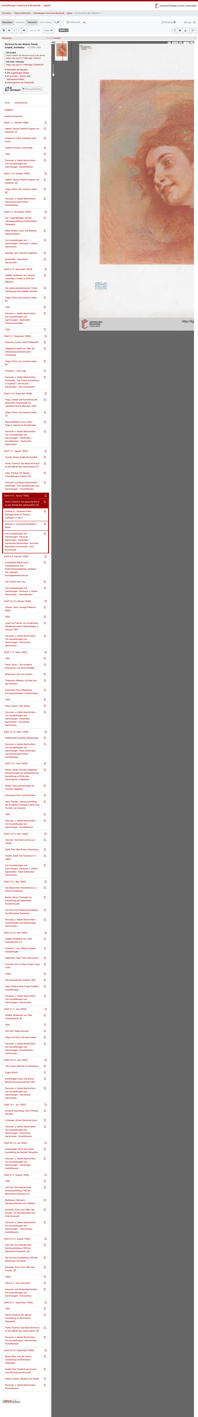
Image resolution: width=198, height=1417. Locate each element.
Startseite (6, 13)
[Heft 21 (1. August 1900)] (16, 1175)
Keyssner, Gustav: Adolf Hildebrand (21, 342)
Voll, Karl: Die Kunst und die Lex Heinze (20, 841)
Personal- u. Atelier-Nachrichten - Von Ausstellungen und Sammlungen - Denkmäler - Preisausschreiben (20, 318)
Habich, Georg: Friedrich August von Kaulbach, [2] (22, 181)
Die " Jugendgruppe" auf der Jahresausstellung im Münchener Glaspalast (21, 221)
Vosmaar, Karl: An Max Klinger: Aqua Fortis (22, 966)
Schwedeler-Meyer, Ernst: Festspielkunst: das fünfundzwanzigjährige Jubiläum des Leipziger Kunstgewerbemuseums (20, 569)
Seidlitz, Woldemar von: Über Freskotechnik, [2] (18, 1017)
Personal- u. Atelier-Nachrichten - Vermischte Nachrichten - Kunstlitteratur (20, 201)
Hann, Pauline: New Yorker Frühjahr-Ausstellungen (22, 988)
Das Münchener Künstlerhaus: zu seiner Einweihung (20, 889)
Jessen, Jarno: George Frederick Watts (20, 609)
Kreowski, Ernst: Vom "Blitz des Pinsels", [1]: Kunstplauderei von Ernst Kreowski (20, 1212)
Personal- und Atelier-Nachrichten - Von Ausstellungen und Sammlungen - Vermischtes (21, 1292)
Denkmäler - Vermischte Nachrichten (16, 261)
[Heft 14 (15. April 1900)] (16, 834)
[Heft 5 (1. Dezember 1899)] (17, 336)
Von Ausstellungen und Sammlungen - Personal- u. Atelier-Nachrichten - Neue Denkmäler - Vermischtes (21, 870)
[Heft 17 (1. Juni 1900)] (15, 1009)
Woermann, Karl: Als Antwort (18, 674)
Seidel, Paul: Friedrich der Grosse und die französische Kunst (20, 1371)
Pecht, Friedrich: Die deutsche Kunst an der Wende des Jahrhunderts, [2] (22, 503)
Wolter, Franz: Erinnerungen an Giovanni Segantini (19, 787)
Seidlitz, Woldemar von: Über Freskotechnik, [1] (18, 940)
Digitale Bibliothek (22, 13)
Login (188, 22)
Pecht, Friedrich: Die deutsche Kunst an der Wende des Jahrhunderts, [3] (22, 1329)
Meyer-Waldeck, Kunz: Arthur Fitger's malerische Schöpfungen (20, 423)
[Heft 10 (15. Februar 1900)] (17, 601)
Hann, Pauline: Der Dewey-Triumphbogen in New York (18, 475)
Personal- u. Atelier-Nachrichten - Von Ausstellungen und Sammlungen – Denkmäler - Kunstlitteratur (20, 1163)
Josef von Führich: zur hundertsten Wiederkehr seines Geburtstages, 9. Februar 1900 (22, 626)
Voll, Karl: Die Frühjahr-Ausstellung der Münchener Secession (21, 912)
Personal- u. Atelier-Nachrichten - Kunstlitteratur (20, 1387)
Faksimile (32, 22)
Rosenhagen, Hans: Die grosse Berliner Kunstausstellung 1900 (20, 1080)
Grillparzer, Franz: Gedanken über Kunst (20, 140)
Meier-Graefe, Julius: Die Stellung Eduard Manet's (21, 232)
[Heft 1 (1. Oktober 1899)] (16, 122)
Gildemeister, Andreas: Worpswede (21, 738)
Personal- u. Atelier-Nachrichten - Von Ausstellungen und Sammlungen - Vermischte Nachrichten (20, 641)
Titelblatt (8, 110)
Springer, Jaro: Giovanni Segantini (21, 253)
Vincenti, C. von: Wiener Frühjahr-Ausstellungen (20, 950)
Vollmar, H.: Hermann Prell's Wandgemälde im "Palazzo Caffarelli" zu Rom (18, 514)
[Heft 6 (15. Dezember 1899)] (18, 393)
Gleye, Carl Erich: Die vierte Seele (20, 1037)
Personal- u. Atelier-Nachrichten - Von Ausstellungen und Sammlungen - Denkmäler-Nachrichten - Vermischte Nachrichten (20, 718)
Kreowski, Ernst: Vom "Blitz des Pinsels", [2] (20, 1269)
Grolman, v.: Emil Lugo (15, 371)
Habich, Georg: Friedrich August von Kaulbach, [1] (22, 130)
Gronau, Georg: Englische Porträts (21, 457)
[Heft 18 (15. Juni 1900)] (16, 1060)
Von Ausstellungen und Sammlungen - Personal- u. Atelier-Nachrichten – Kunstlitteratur (21, 591)
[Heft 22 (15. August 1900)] (17, 1239)
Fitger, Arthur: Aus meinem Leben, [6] (21, 363)
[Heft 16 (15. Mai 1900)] (15, 933)
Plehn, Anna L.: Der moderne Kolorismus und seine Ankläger (20, 666)
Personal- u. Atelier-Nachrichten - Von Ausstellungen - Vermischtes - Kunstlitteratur (21, 1340)
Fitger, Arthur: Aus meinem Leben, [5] (21, 299)
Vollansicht (73, 22)
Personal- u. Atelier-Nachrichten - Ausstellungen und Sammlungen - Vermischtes (21, 922)
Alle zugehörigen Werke (18, 73)
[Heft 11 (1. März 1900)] (15, 652)
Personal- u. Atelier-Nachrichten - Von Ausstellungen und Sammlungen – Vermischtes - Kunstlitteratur (20, 1227)
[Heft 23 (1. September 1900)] (18, 1302)
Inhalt (7, 102)
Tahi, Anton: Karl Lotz (15, 581)
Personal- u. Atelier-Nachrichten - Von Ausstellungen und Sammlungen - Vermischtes (20, 999)
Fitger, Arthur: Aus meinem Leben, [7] (21, 414)
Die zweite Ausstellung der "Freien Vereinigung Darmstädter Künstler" (21, 290)
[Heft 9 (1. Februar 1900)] (16, 556)
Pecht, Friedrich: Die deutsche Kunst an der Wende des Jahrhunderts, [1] (22, 465)
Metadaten (7, 22)
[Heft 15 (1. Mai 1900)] (15, 881)
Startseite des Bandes (17, 69)
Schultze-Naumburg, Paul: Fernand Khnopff (21, 1112)
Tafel (7, 154)
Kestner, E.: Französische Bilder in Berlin (21, 526)
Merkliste (168, 22)
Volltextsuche (20, 102)
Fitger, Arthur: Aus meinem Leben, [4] (21, 191)
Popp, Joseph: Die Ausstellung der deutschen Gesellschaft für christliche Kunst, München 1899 (21, 402)
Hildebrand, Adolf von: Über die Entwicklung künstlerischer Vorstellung (19, 351)
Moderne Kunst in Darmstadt (18, 147)
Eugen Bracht (11, 1072)
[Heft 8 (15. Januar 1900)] (16, 495)
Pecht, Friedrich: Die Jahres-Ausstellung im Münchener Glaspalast (18, 1318)
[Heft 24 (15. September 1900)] (19, 1350)
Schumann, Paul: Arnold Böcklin (20, 795)
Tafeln (8, 974)
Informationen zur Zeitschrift (20, 82)
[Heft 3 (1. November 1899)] (17, 212)
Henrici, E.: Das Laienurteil (17, 1283)
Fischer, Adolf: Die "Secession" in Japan (20, 857)
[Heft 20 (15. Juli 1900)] (15, 1143)
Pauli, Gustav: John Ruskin (17, 706)
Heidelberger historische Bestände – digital (26, 5)
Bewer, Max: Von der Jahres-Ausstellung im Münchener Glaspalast (18, 1359)
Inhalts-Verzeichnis (13, 116)
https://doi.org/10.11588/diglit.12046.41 (23, 58)
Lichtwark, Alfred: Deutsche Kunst (21, 1120)
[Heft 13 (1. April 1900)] (16, 763)
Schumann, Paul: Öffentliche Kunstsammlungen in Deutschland (21, 692)
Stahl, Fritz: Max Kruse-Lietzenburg (21, 849)
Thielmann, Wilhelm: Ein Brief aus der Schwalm (21, 682)
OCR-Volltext (46, 22)
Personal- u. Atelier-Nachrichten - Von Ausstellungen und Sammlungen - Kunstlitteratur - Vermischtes (20, 1048)
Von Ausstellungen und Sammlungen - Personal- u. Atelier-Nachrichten (21, 243)
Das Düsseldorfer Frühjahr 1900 (20, 980)
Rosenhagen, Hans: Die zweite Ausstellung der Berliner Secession (21, 1151)
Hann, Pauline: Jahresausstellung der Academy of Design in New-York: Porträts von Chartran (22, 804)
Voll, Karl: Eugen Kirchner (17, 1031)
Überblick (20, 22)
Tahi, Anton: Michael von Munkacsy (22, 1066)
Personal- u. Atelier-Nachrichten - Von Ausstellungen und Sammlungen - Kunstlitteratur (20, 163)
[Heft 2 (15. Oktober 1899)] (17, 173)
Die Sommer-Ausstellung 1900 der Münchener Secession (21, 1259)
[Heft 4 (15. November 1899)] (18, 269)
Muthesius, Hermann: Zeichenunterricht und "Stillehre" (20, 1202)
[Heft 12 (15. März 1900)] (16, 732)
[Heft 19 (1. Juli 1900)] (15, 1104)
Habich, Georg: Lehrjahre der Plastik (22, 1378)
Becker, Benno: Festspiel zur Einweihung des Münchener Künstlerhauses (18, 900)
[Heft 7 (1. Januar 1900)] (16, 451)
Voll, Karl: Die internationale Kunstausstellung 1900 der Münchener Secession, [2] (18, 1248)
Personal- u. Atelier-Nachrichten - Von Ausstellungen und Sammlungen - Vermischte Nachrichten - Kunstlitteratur (20, 1131)
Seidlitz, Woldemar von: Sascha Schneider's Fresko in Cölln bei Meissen (20, 278)
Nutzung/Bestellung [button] (31, 89)
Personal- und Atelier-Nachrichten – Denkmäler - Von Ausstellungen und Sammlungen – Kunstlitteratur (22, 485)
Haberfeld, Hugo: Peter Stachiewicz (22, 958)
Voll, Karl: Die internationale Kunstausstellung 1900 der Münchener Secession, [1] (18, 1190)
